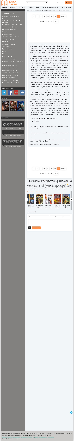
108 (44, 16)
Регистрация (60, 2)
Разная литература (8, 77)
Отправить (36, 227)
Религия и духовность (9, 70)
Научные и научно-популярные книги (12, 62)
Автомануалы (51, 437)
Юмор (4, 54)
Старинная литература (10, 75)
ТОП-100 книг (13, 7)
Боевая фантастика (8, 34)
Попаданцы (6, 41)
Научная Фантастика (9, 29)
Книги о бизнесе (7, 56)
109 (48, 16)
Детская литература (9, 59)
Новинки (31, 7)
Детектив (5, 46)
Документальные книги (10, 68)
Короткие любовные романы (12, 24)
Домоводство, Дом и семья (11, 73)
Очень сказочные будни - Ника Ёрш (13, 128)
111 (55, 16)
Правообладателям (6, 437)
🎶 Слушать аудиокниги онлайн (50, 7)
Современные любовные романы (10, 17)
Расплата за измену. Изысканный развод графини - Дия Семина (13, 136)
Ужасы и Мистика (8, 39)
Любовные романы (8, 13)
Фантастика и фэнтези (9, 27)
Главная (4, 7)
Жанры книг (22, 7)
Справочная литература (10, 80)
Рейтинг (30, 437)
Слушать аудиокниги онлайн (40, 437)
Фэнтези (5, 32)
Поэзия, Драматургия (9, 65)
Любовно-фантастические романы (11, 21)
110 (51, 16)
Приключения (7, 49)
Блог (37, 7)
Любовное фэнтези (8, 44)
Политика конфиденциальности (20, 437)
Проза (4, 51)
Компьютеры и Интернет (10, 82)
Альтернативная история (10, 37)
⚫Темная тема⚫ (66, 7)
